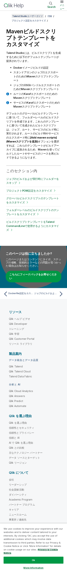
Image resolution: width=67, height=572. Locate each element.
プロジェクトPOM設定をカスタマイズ (29, 190)
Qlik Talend (16, 366)
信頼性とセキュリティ (21, 427)
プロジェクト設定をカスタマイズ (29, 20)
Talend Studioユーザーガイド (27, 16)
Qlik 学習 (14, 333)
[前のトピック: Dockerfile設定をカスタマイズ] (18, 294)
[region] (33, 547)
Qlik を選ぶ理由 (18, 422)
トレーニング (16, 328)
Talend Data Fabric (20, 376)
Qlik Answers (17, 395)
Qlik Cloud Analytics (21, 391)
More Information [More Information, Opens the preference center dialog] (33, 567)
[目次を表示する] (7, 16)
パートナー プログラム (22, 504)
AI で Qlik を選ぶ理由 (21, 442)
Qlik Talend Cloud (20, 371)
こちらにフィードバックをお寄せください (33, 276)
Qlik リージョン (18, 462)
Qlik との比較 (16, 447)
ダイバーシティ (18, 494)
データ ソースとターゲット (24, 457)
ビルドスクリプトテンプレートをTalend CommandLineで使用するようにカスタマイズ (32, 226)
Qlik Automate (17, 405)
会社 (11, 479)
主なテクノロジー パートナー (26, 452)
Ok (33, 560)
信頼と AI (14, 437)
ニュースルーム (18, 514)
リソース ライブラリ (21, 343)
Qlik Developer (18, 323)
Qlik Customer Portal (21, 338)
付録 (50, 16)
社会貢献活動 (16, 489)
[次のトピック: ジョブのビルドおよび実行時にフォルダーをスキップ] (49, 294)
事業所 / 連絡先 (17, 519)
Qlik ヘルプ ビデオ (19, 318)
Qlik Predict (16, 400)
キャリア (14, 509)
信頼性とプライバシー (21, 432)
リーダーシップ (18, 484)
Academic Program (21, 499)
